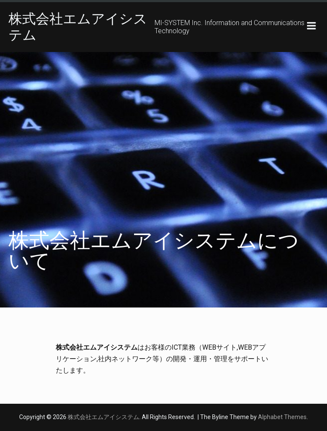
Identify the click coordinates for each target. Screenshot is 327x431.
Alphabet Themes (282, 417)
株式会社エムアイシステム (103, 417)
